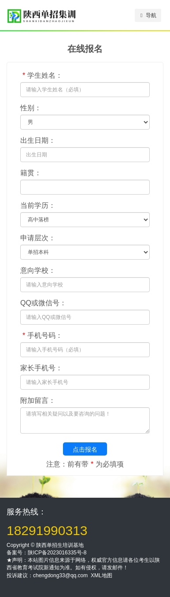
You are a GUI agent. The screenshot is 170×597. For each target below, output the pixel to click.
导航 (148, 15)
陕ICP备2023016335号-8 (57, 553)
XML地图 (101, 575)
